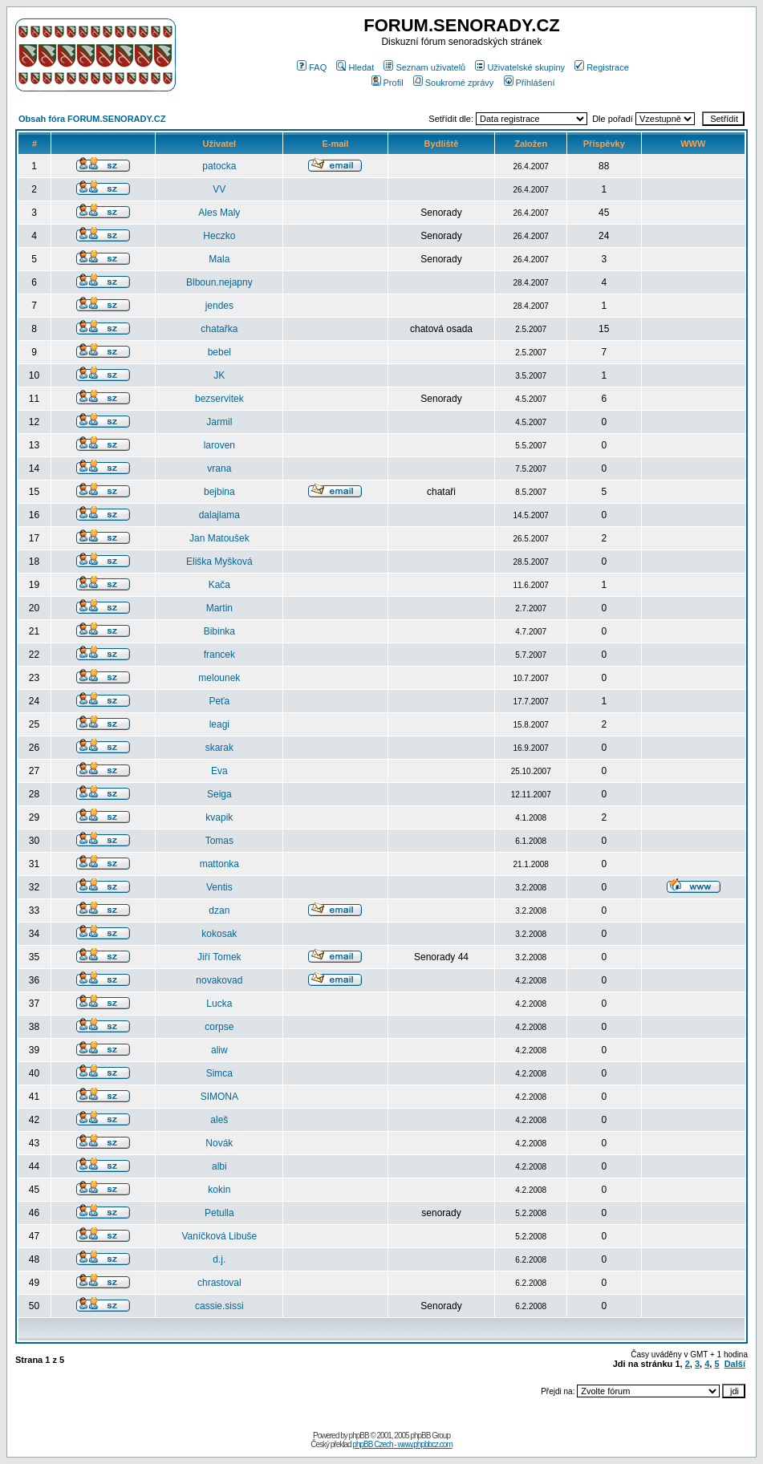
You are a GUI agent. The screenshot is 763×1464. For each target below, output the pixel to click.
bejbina (219, 491)
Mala (219, 259)
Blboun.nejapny (219, 282)
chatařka (219, 329)
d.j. (219, 1259)
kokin (219, 1189)
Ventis (219, 887)
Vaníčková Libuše (219, 1236)
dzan (219, 910)
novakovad (219, 980)
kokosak (219, 933)
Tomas (219, 840)
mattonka (219, 864)
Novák (219, 1143)
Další (734, 1364)
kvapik (219, 817)
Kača (219, 584)
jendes (219, 305)
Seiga (219, 794)
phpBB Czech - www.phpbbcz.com (402, 1444)
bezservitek (219, 398)
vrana (219, 468)
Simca (219, 1073)
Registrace (601, 67)
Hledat (355, 67)
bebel (219, 352)
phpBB (359, 1435)
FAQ (312, 67)
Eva (219, 771)
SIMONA (219, 1096)
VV (219, 189)
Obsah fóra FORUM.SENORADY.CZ (91, 119)
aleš (219, 1119)
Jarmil (219, 422)
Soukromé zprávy (453, 82)
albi (219, 1166)
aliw (219, 1050)
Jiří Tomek (219, 957)
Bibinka (219, 631)
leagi (219, 724)
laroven (219, 445)
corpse (219, 1026)
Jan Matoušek (219, 538)
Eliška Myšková (219, 561)
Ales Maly (219, 212)
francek (219, 654)
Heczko (219, 235)
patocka (219, 166)
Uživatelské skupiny (520, 67)
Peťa (219, 701)
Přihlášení (529, 82)
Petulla (219, 1213)
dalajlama (219, 515)
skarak (219, 747)
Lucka (219, 1003)
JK (219, 375)
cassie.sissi (219, 1306)
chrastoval (219, 1282)
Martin (219, 608)
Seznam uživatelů (424, 67)
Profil (387, 82)
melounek (219, 677)
